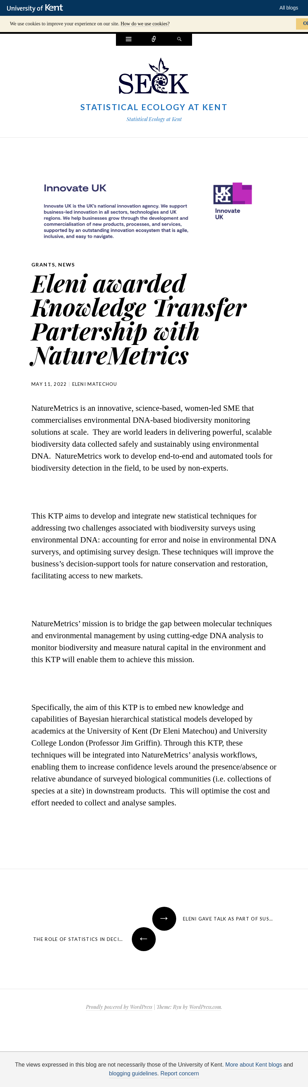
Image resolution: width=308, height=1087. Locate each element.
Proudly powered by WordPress (119, 1007)
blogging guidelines (133, 1073)
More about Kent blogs (253, 1065)
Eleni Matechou (94, 384)
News (66, 265)
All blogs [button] (288, 8)
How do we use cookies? (145, 23)
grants (43, 265)
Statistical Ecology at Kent (154, 107)
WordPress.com (205, 1007)
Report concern (179, 1073)
